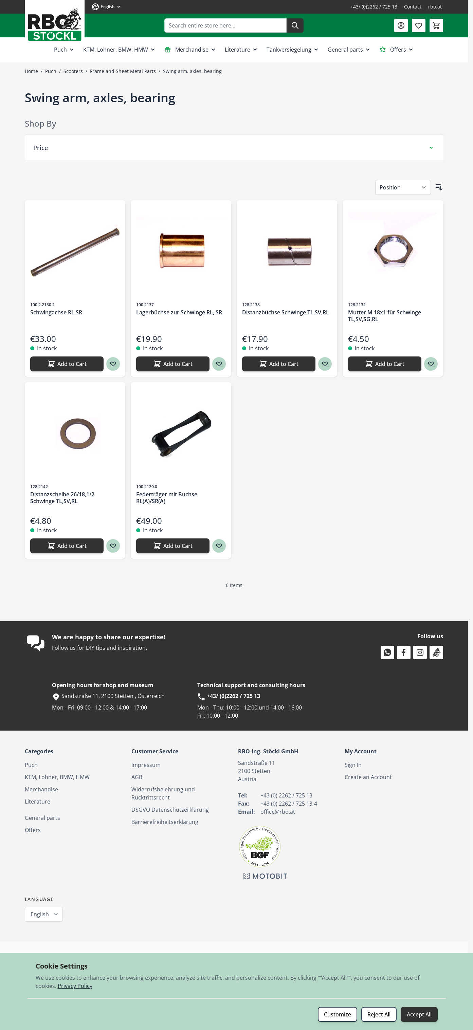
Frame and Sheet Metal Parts (123, 71)
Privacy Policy (75, 986)
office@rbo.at (277, 811)
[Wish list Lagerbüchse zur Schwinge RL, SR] (219, 364)
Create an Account (368, 777)
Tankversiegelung (293, 49)
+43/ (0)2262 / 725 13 (373, 6)
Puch (64, 49)
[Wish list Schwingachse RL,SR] (113, 364)
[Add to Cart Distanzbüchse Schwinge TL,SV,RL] (278, 363)
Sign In (353, 765)
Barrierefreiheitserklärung (164, 822)
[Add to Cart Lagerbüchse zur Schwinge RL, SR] (173, 363)
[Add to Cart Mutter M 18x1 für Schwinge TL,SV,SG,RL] (384, 363)
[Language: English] (106, 6)
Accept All (419, 1014)
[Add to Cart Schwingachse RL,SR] (67, 363)
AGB (136, 777)
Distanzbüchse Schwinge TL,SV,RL (285, 312)
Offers (396, 49)
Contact (412, 6)
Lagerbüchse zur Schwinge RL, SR (179, 312)
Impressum (146, 765)
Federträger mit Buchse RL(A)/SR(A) (166, 497)
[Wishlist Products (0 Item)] (418, 25)
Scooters (73, 71)
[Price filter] (234, 147)
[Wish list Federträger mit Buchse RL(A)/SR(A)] (219, 546)
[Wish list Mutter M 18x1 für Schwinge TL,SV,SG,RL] (431, 364)
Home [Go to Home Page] (31, 71)
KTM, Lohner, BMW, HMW (119, 49)
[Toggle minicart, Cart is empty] (436, 25)
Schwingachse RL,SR (56, 312)
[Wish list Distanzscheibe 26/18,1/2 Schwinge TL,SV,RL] (113, 546)
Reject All (378, 1014)
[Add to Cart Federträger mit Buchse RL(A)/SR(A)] (173, 545)
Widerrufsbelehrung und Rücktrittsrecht (163, 793)
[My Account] (401, 25)
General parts (349, 49)
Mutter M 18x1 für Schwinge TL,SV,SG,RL (384, 316)
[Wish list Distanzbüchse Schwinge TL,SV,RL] (325, 364)
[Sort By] (403, 187)
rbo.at (435, 6)
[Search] (295, 25)
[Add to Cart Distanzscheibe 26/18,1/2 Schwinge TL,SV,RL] (67, 545)
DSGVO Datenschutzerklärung (170, 809)
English (40, 914)
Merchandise (190, 49)
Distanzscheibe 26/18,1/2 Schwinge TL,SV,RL (62, 497)
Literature (241, 49)
